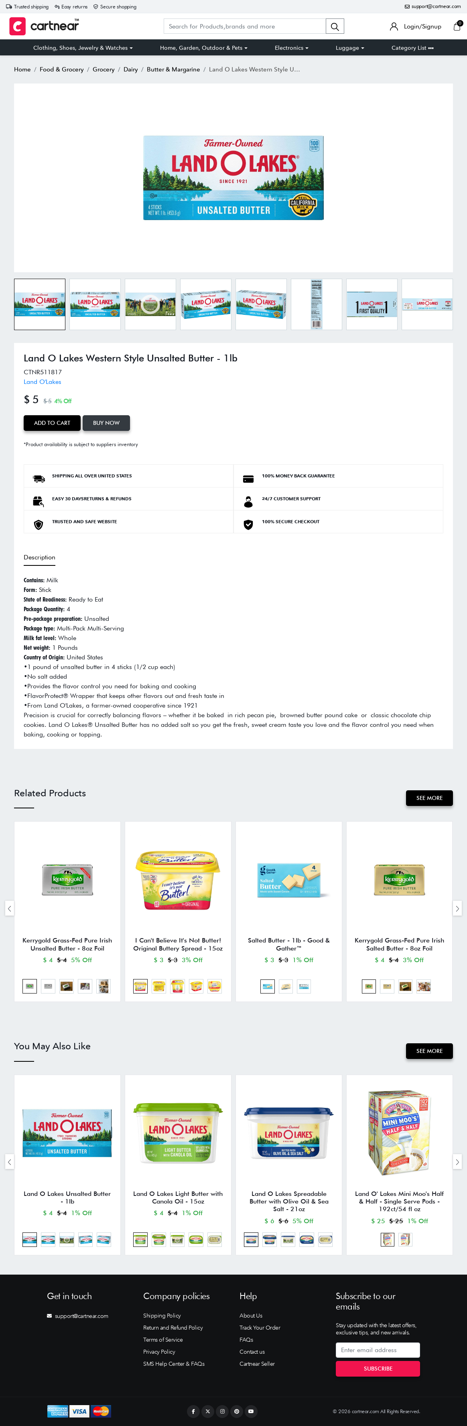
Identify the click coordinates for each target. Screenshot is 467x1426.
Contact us (252, 1351)
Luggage (347, 47)
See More (429, 798)
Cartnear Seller (257, 1363)
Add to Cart (52, 423)
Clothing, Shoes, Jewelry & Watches (80, 47)
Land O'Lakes (42, 382)
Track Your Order (260, 1327)
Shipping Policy (162, 1315)
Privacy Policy (159, 1351)
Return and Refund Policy (173, 1327)
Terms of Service (163, 1339)
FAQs (246, 1339)
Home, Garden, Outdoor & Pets (201, 47)
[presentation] (9, 908)
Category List (413, 47)
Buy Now (106, 423)
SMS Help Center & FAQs (173, 1363)
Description (39, 557)
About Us (251, 1315)
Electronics (289, 47)
